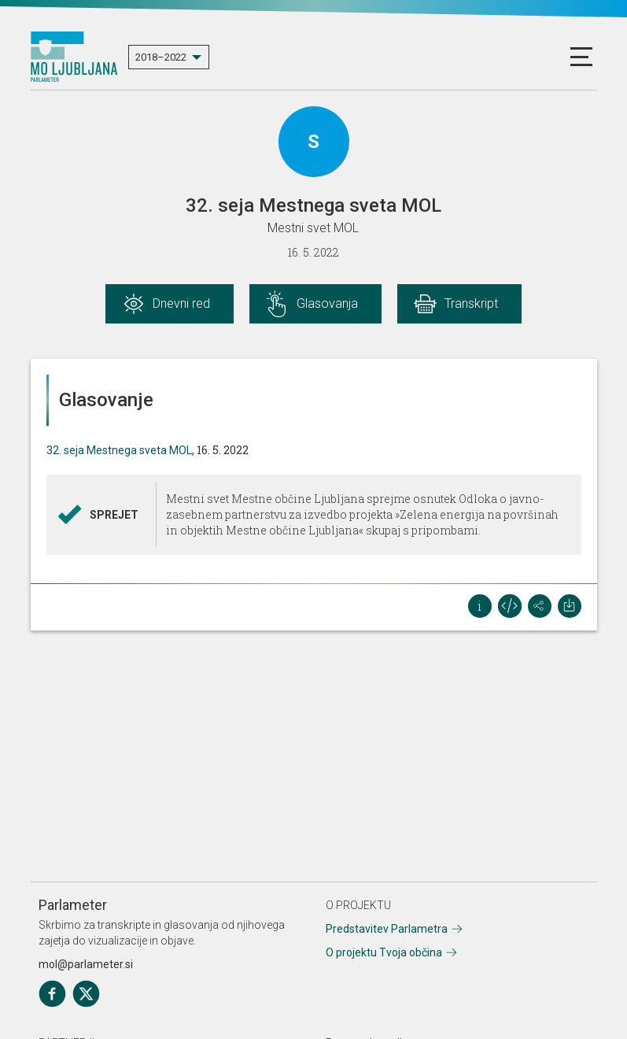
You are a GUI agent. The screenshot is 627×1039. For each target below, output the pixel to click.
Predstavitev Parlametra (387, 929)
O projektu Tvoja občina (384, 952)
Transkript (471, 303)
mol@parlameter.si (86, 964)
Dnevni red (181, 303)
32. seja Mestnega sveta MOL (119, 450)
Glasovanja (327, 303)
